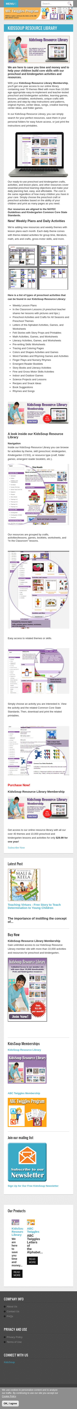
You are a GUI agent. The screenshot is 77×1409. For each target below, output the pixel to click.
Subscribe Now (16, 847)
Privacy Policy (14, 1337)
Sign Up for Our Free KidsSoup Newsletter (33, 1185)
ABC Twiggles (33, 1230)
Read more (17, 1274)
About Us (12, 1306)
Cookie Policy (9, 1396)
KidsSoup (9, 1362)
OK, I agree (10, 1403)
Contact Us (13, 1311)
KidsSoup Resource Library (18, 1231)
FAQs (10, 1316)
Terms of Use (14, 1341)
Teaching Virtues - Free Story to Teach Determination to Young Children (34, 906)
